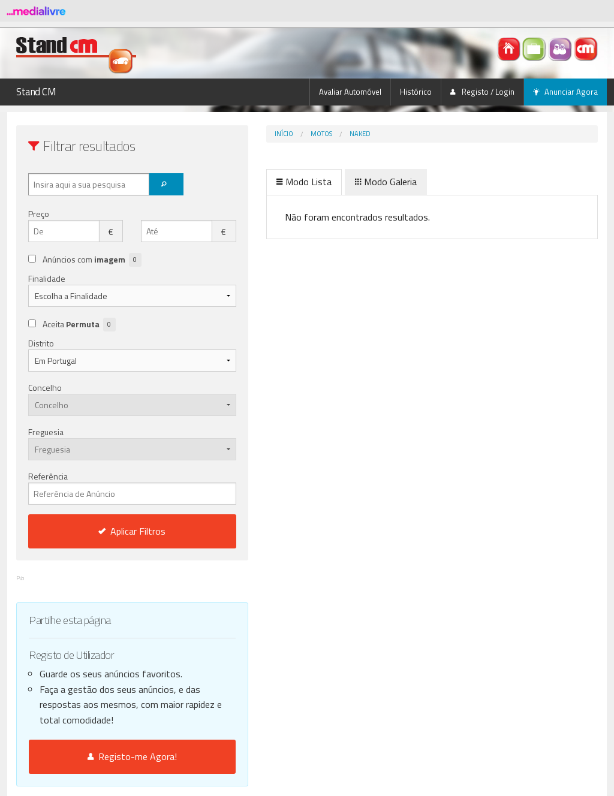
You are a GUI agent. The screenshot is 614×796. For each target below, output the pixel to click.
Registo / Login (482, 92)
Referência (107, 487)
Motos (271, 133)
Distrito (41, 343)
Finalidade (46, 278)
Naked (309, 133)
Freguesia (46, 432)
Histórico (416, 92)
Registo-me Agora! (107, 756)
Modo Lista (253, 181)
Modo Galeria (335, 181)
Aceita (79, 324)
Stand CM (36, 92)
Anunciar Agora (565, 92)
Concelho (45, 387)
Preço (38, 213)
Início (233, 133)
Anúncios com (92, 260)
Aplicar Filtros (107, 531)
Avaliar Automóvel (350, 92)
